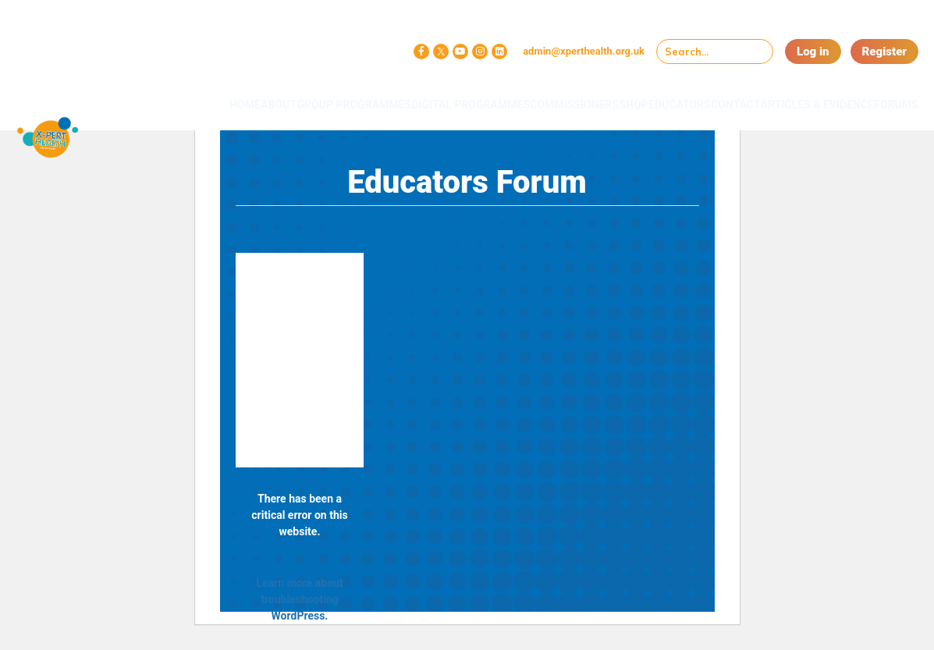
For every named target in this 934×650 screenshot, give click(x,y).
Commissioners (507, 95)
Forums (885, 95)
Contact (715, 95)
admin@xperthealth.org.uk (584, 51)
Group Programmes (281, 101)
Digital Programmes (390, 101)
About (210, 95)
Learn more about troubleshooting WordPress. (299, 599)
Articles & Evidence (785, 101)
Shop (582, 95)
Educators (644, 95)
